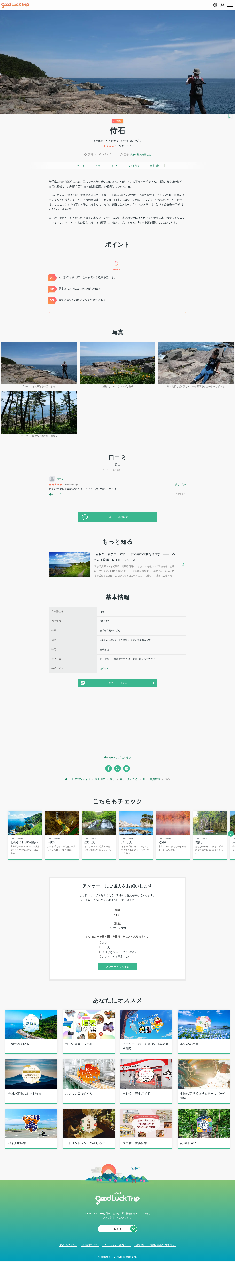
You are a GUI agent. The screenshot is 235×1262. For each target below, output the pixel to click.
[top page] (66, 779)
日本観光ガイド (81, 779)
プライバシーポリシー (116, 1245)
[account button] (222, 5)
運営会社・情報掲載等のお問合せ (155, 1245)
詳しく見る (180, 484)
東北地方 (100, 779)
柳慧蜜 (60, 479)
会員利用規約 (90, 1245)
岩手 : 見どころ (129, 779)
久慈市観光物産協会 (140, 154)
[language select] (215, 5)
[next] (231, 834)
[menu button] (230, 5)
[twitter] (117, 768)
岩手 (112, 779)
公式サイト (105, 668)
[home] (15, 5)
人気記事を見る (115, 1255)
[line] (126, 768)
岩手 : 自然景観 (151, 779)
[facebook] (108, 768)
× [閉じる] (128, 1255)
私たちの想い (68, 1245)
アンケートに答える (117, 966)
